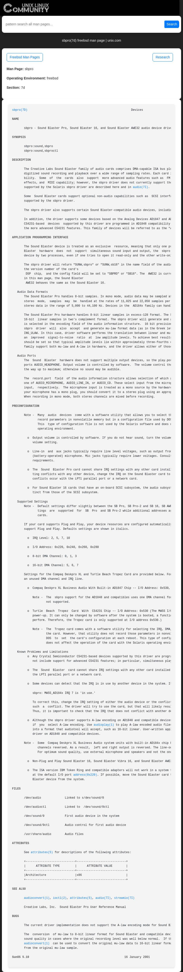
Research (163, 57)
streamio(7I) (124, 898)
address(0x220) (85, 775)
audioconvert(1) (37, 898)
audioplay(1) (104, 725)
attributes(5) (42, 852)
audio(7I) (140, 187)
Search (172, 24)
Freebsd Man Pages (25, 57)
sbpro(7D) (19, 110)
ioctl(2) (59, 898)
